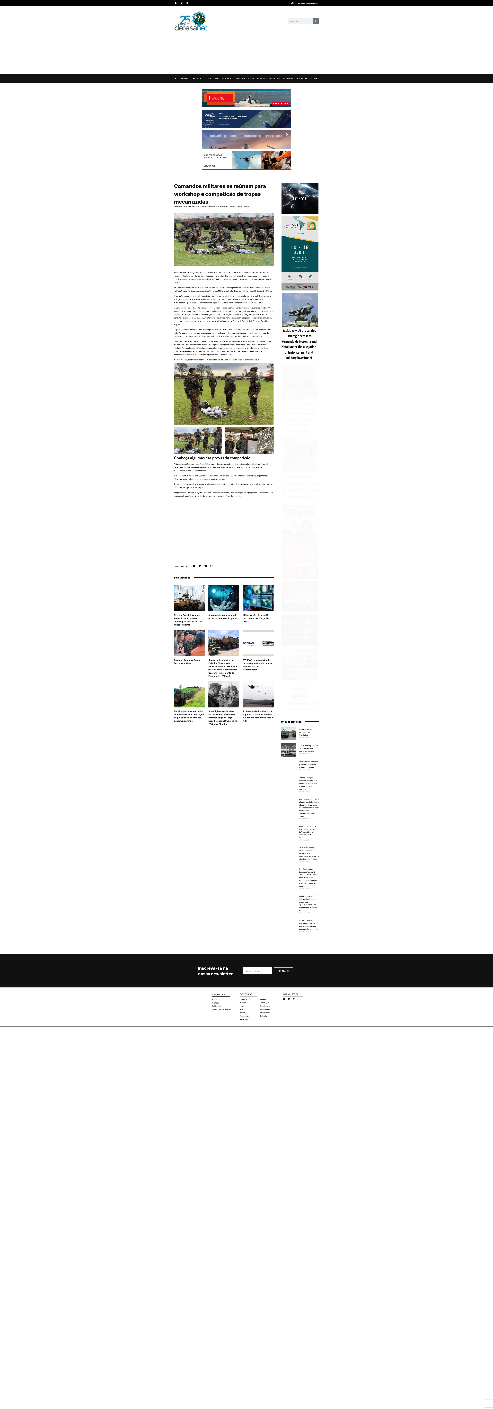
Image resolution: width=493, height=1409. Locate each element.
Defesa (251, 78)
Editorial (314, 78)
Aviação (194, 78)
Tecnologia (261, 78)
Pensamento (288, 78)
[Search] (316, 21)
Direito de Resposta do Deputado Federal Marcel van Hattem (308, 748)
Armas (216, 78)
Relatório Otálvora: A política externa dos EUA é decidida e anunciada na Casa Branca (307, 832)
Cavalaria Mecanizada (208, 206)
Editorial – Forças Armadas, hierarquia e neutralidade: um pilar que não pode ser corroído (308, 783)
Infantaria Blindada (222, 206)
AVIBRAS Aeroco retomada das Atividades (305, 732)
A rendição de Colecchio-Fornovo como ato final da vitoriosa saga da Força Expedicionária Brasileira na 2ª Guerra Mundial (222, 717)
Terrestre (183, 78)
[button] (194, 566)
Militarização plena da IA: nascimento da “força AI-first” (256, 618)
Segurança (240, 78)
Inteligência (275, 78)
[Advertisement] (246, 50)
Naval (203, 78)
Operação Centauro (235, 206)
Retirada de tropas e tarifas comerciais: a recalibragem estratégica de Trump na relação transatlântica (309, 853)
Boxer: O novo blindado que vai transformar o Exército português (308, 764)
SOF (209, 78)
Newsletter (302, 78)
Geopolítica (227, 78)
